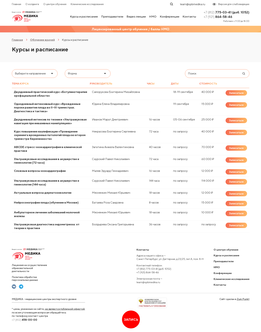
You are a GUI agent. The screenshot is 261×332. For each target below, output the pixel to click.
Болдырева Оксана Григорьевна (113, 224)
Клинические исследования (87, 4)
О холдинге (32, 4)
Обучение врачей (42, 40)
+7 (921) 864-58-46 (147, 272)
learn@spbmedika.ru (192, 4)
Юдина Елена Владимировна (111, 104)
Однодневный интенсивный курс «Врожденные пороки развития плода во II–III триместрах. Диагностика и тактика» (47, 107)
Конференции (169, 16)
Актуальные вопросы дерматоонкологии (42, 192)
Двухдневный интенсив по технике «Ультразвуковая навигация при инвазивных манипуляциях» (50, 121)
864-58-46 (218, 17)
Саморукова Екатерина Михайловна (116, 92)
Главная (16, 4)
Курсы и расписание (84, 16)
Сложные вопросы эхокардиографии (40, 171)
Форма (72, 73)
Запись (131, 319)
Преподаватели (112, 16)
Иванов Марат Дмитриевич (110, 119)
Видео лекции (136, 16)
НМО (153, 16)
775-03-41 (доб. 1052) (226, 12)
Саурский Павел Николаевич (111, 159)
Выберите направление (30, 73)
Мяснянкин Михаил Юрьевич (111, 192)
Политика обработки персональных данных (25, 279)
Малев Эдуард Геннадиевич (110, 171)
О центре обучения (54, 4)
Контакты (189, 16)
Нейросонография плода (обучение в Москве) (46, 202)
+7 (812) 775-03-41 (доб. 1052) (153, 268)
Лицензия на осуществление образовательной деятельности (29, 268)
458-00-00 (24, 319)
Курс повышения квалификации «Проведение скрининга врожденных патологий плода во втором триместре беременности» (50, 135)
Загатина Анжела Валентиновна (113, 147)
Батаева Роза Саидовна (107, 202)
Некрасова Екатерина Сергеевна (114, 131)
